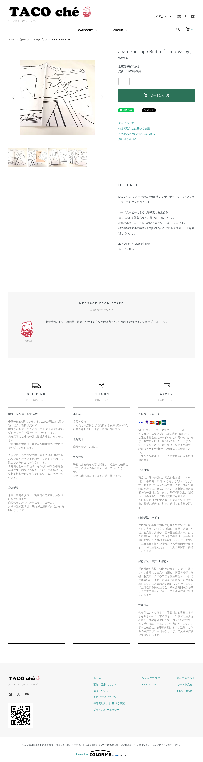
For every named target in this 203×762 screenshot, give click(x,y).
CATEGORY (85, 30)
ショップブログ (151, 678)
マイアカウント (162, 16)
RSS (144, 684)
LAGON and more (61, 39)
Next (101, 97)
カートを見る (184, 684)
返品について (126, 123)
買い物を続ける (127, 139)
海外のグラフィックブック (33, 39)
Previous (14, 97)
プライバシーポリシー (106, 709)
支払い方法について (105, 696)
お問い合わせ (184, 690)
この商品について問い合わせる (136, 133)
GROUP (118, 30)
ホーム (11, 39)
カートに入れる (156, 95)
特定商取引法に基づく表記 (134, 128)
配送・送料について (105, 684)
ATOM (152, 684)
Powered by (101, 753)
